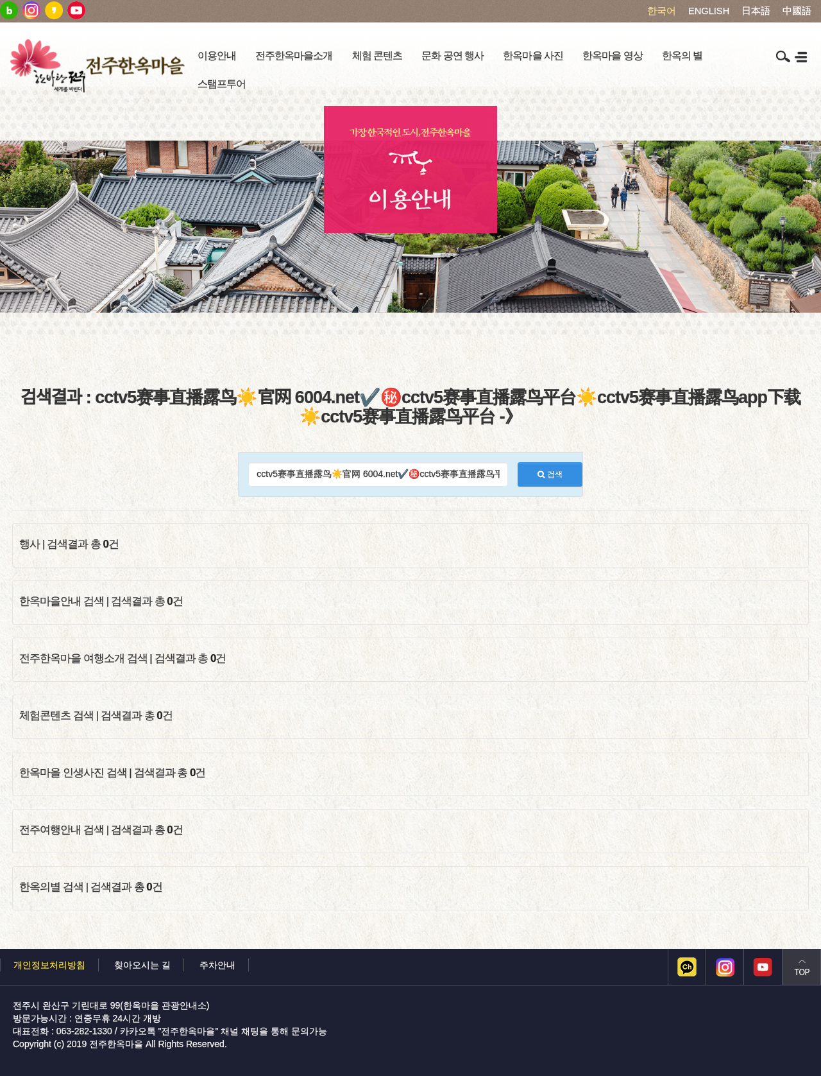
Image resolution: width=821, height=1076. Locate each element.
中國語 (797, 11)
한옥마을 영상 (612, 55)
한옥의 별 (682, 55)
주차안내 (217, 965)
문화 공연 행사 (452, 55)
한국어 (661, 11)
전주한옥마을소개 (293, 55)
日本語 (755, 11)
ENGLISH (708, 11)
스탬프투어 (222, 83)
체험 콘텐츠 (377, 55)
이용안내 (217, 55)
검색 (549, 474)
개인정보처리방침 (49, 965)
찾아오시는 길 (142, 965)
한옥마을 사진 (533, 55)
